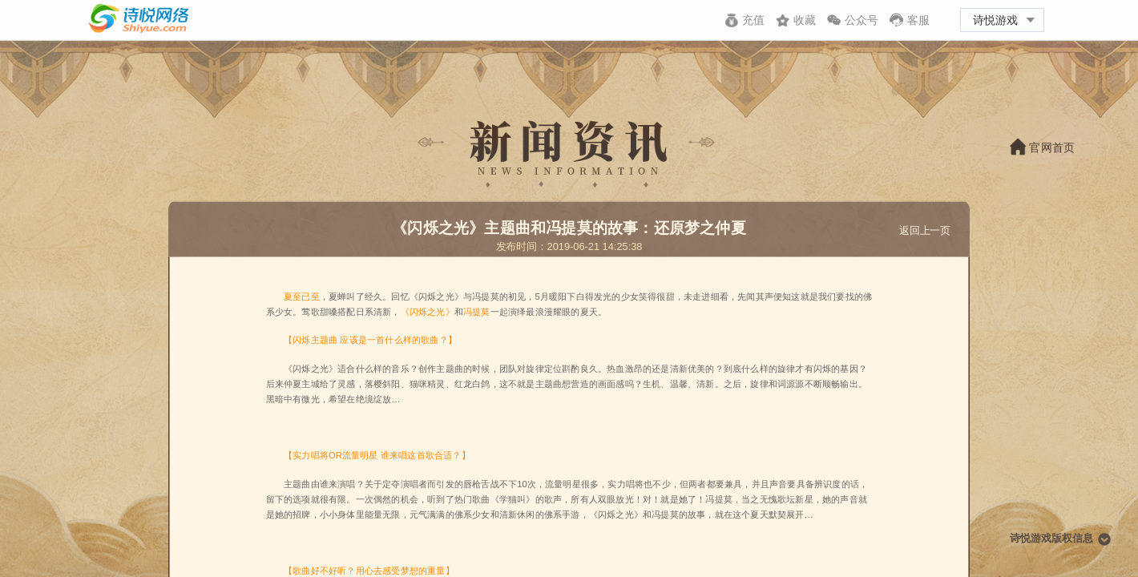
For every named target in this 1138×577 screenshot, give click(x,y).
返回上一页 (924, 230)
